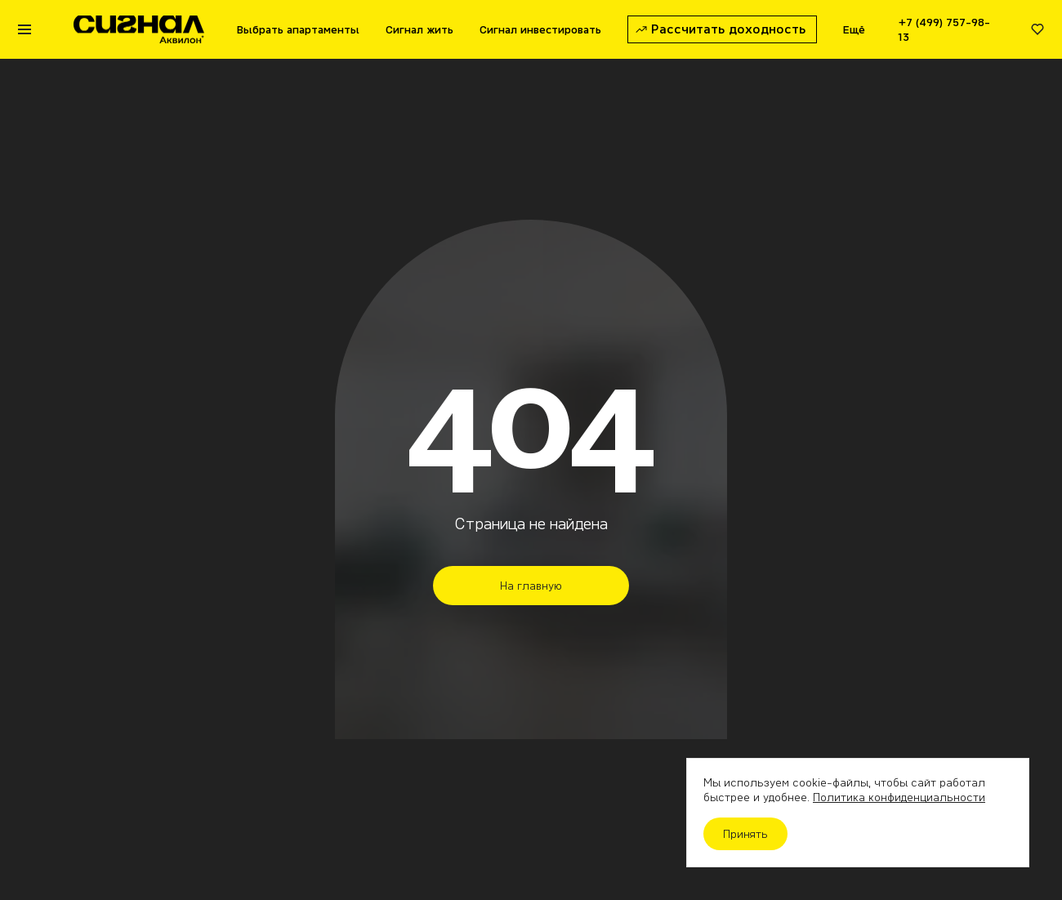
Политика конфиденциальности (899, 797)
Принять (745, 834)
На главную (531, 585)
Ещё (854, 29)
